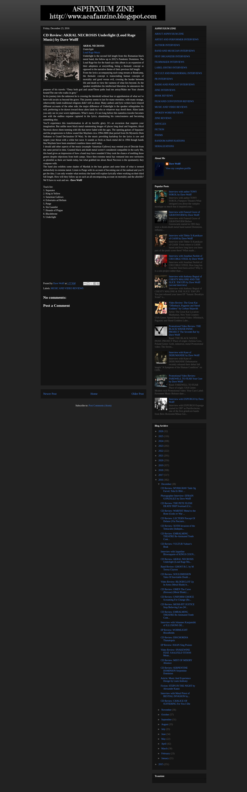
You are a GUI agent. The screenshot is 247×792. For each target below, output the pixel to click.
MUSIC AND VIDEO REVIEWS (67, 288)
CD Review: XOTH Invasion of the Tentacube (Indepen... (178, 527)
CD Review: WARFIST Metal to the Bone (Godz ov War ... (178, 512)
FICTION (159, 129)
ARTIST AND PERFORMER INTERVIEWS (177, 39)
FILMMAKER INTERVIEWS (169, 62)
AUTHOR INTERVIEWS (167, 45)
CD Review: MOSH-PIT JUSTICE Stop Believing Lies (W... (178, 606)
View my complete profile (178, 168)
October (165, 714)
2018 (161, 470)
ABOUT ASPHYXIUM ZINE (169, 34)
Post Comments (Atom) (100, 405)
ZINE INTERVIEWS (165, 90)
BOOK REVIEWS (164, 95)
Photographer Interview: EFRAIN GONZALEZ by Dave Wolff (177, 497)
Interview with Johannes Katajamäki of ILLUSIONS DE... (178, 624)
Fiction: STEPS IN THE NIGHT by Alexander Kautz (178, 687)
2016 (161, 480)
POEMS (159, 135)
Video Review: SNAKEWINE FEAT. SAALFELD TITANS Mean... (176, 653)
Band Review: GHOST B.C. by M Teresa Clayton (177, 568)
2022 (161, 451)
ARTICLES (160, 124)
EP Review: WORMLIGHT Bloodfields (174, 631)
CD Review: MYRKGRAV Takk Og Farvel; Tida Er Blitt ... (178, 489)
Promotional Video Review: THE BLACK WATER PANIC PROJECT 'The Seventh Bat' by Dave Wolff (185, 330)
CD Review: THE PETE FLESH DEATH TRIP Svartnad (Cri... (176, 504)
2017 (161, 475)
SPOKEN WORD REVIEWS (169, 112)
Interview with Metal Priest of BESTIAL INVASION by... (175, 695)
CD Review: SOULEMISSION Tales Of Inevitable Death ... (176, 575)
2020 (161, 460)
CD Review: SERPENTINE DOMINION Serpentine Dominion (174, 671)
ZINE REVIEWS (163, 118)
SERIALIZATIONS (164, 146)
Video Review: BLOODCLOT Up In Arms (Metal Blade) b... (177, 583)
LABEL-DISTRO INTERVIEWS (171, 67)
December (166, 484)
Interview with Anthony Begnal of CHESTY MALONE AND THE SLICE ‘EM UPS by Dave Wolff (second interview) (185, 280)
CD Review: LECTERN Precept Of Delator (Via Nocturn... (178, 520)
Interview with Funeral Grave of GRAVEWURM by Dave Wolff (184, 213)
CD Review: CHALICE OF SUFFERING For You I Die (175, 702)
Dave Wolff (175, 163)
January (165, 758)
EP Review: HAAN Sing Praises (176, 645)
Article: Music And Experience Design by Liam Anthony (176, 679)
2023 (161, 446)
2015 (161, 764)
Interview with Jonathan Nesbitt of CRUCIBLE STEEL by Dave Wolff (186, 257)
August (165, 724)
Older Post (138, 393)
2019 (161, 465)
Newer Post (50, 393)
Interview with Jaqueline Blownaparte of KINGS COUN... (178, 553)
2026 (161, 431)
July (163, 729)
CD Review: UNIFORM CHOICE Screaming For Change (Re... (177, 598)
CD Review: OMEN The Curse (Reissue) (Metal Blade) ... (176, 591)
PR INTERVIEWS (164, 79)
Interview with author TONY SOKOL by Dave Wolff (183, 193)
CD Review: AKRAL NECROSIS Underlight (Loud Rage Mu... (177, 560)
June (163, 734)
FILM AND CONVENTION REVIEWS (174, 101)
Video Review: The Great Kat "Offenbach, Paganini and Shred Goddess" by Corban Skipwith (184, 305)
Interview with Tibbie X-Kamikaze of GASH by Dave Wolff (186, 237)
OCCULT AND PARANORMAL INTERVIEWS (178, 73)
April (164, 743)
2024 (161, 441)
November (166, 710)
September (166, 719)
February (165, 753)
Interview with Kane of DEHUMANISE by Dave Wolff (184, 354)
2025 (161, 436)
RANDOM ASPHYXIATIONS (170, 141)
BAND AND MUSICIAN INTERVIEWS (175, 51)
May (163, 739)
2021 (161, 455)
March (164, 748)
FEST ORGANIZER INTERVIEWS (172, 56)
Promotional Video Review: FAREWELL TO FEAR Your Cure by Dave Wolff (185, 378)
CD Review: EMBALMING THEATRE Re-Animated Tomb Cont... (177, 536)
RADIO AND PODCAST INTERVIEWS (175, 84)
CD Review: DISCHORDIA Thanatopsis (174, 639)
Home (94, 393)
